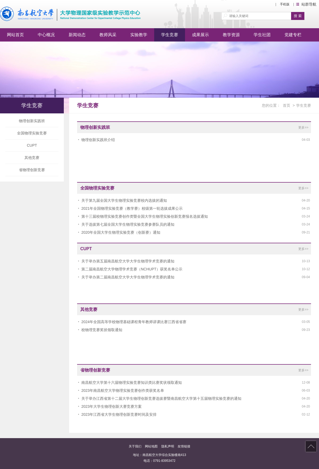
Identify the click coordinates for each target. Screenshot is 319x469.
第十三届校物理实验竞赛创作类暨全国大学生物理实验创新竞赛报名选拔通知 (144, 216)
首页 (286, 105)
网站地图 (151, 446)
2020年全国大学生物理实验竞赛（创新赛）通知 (120, 232)
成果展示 (200, 34)
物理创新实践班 (32, 121)
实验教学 (138, 34)
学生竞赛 (169, 34)
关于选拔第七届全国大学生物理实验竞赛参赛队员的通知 (127, 224)
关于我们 (135, 446)
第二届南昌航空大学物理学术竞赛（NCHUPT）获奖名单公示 (131, 269)
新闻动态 (77, 34)
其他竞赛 (31, 157)
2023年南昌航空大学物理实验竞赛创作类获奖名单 (122, 390)
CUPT (32, 145)
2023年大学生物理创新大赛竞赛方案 (111, 406)
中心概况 (46, 34)
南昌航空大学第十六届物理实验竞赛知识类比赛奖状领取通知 (131, 382)
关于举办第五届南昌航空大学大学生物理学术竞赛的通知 (127, 261)
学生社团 (262, 34)
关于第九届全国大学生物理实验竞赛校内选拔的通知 (124, 200)
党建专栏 (292, 34)
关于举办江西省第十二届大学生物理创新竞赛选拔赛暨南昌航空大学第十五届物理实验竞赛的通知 (161, 398)
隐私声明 (167, 446)
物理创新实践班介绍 (98, 140)
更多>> (303, 127)
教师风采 (107, 34)
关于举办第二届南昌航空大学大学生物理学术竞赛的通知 (127, 277)
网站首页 (15, 34)
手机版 (284, 4)
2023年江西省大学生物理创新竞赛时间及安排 (119, 414)
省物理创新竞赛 (32, 170)
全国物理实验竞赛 (32, 133)
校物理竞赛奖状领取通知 (101, 330)
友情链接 (184, 446)
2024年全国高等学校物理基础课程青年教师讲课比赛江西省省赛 (133, 322)
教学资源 (231, 34)
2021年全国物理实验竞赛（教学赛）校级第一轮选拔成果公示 (132, 208)
